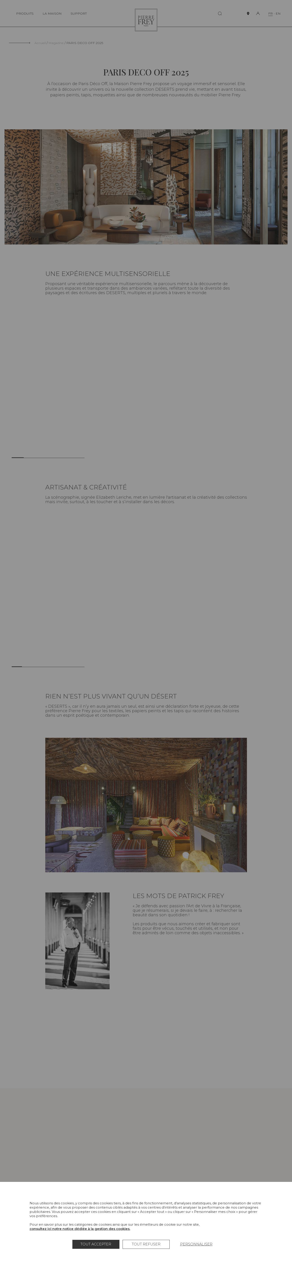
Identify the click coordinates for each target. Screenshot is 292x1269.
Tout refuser (146, 1244)
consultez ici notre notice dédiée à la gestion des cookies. (80, 1229)
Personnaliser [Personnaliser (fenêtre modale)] (196, 1244)
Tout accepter (95, 1244)
